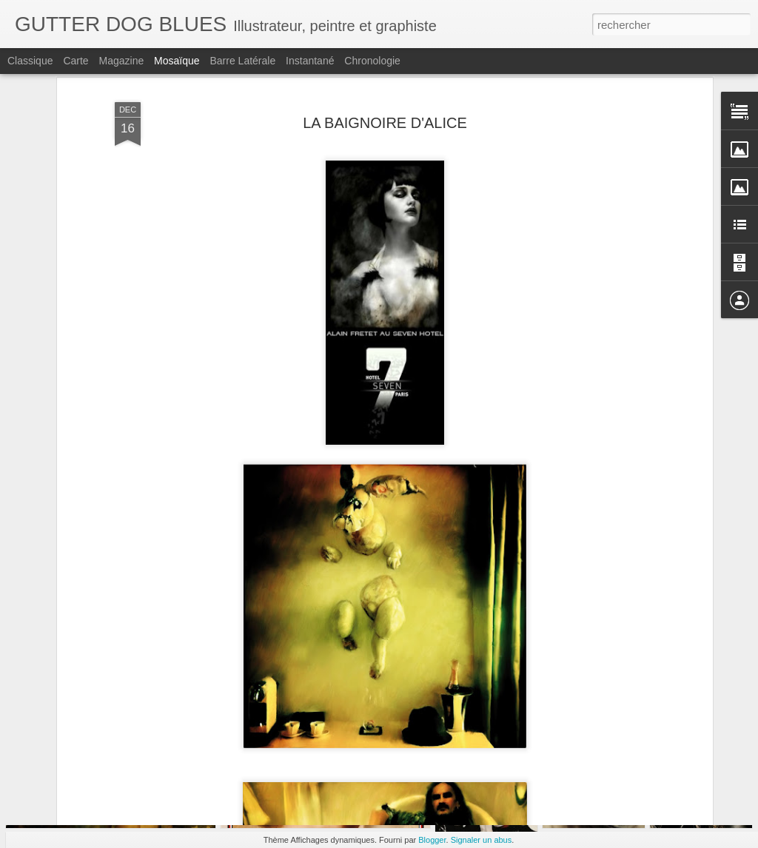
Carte (75, 61)
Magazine (121, 61)
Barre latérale (242, 61)
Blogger (432, 839)
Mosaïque (176, 61)
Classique (30, 61)
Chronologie (372, 61)
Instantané (310, 61)
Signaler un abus (481, 839)
